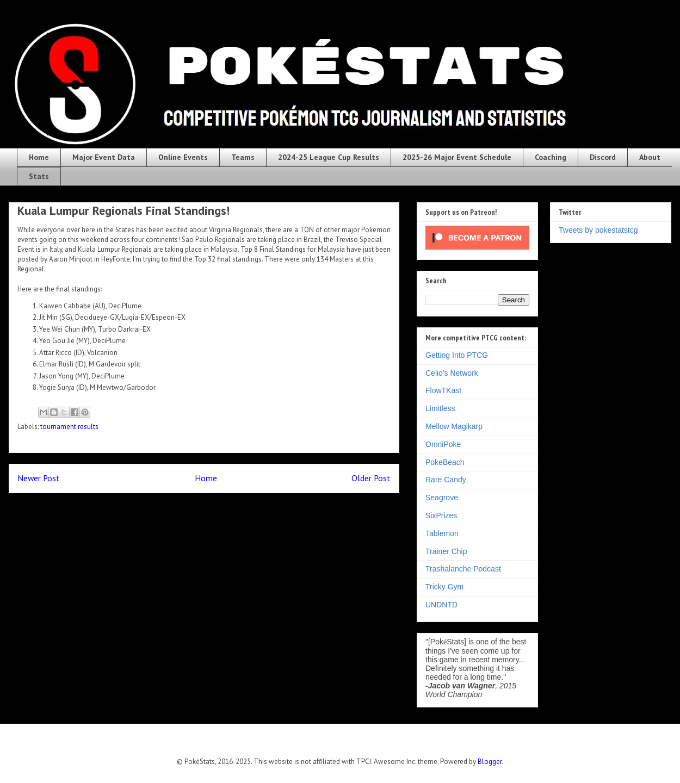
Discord (603, 157)
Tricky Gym (444, 586)
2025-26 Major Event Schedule (457, 157)
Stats (39, 176)
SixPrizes (441, 515)
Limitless (440, 408)
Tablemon (442, 533)
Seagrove (441, 497)
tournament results (69, 426)
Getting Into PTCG (456, 355)
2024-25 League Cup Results (328, 157)
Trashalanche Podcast (463, 568)
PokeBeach (445, 462)
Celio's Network (451, 373)
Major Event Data (103, 157)
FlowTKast (443, 390)
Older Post (371, 478)
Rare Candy (445, 479)
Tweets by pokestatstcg (598, 230)
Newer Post (38, 478)
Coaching (550, 157)
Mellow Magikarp (454, 426)
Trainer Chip (446, 551)
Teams (243, 157)
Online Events (183, 157)
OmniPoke (443, 444)
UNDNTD (441, 604)
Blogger (490, 761)
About (649, 157)
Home (39, 157)
